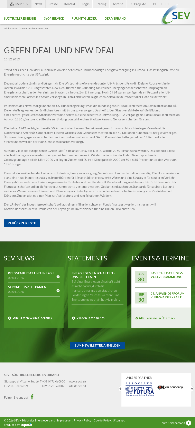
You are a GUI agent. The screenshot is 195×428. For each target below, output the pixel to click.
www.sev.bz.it (77, 381)
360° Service (54, 18)
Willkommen (11, 28)
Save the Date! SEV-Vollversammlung (167, 275)
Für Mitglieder (84, 18)
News (38, 4)
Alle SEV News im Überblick (32, 318)
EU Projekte (138, 4)
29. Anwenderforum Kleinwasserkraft (168, 295)
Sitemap (118, 420)
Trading (101, 4)
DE (155, 4)
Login (86, 4)
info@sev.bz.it (77, 386)
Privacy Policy (82, 420)
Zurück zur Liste (22, 223)
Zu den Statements (90, 318)
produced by (18, 424)
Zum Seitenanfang (176, 422)
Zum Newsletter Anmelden (97, 345)
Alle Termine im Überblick (157, 318)
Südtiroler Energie (20, 18)
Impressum (64, 420)
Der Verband (115, 18)
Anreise (118, 4)
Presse (53, 4)
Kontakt (69, 4)
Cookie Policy (102, 420)
